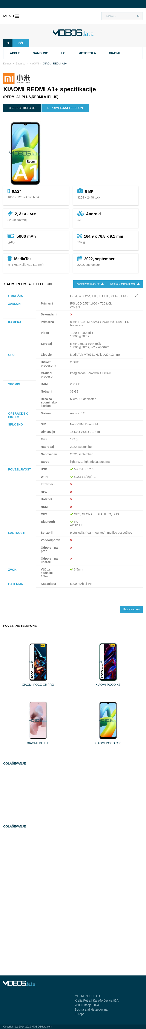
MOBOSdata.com (42, 1026)
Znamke (20, 63)
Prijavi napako (131, 609)
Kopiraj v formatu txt (90, 283)
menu (11, 16)
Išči (13, 43)
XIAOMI (34, 63)
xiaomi (114, 53)
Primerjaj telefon (65, 108)
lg (63, 53)
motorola (87, 53)
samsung (40, 53)
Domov (7, 63)
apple (15, 53)
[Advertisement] (35, 797)
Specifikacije (22, 108)
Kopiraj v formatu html (125, 283)
